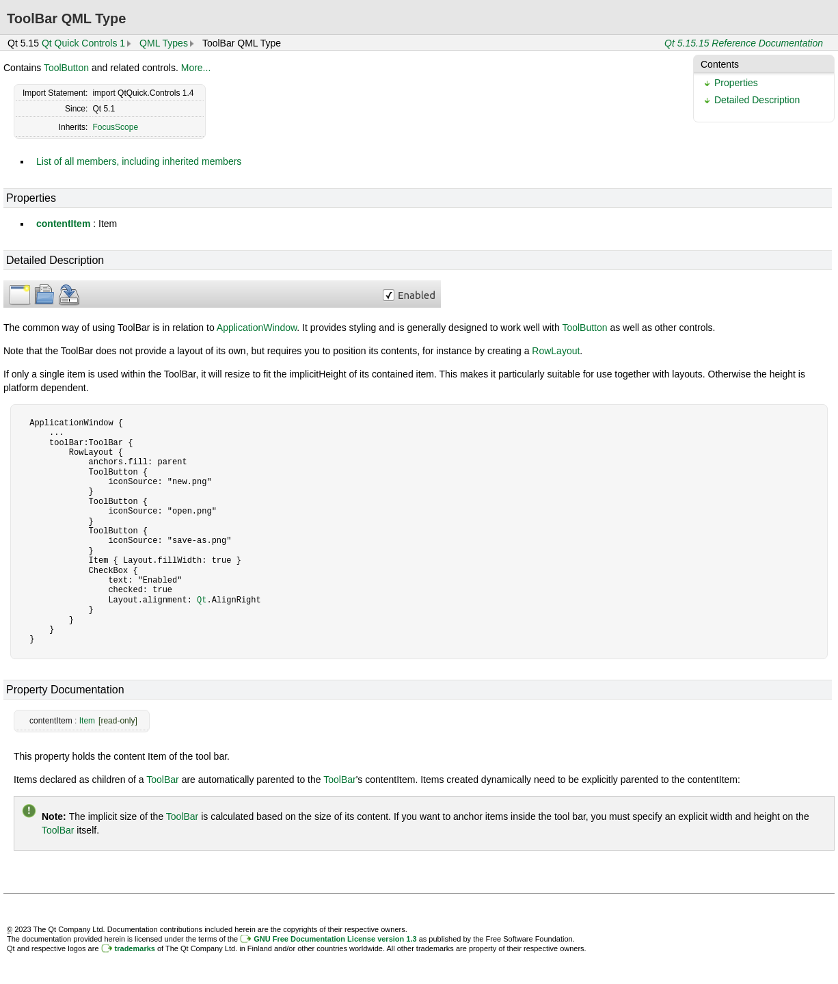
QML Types (163, 43)
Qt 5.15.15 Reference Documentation (743, 43)
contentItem (63, 223)
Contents (720, 64)
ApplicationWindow (257, 327)
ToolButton (66, 67)
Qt (201, 600)
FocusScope (115, 127)
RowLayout (556, 350)
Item (87, 721)
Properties (736, 82)
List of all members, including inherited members (138, 161)
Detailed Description (757, 99)
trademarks (135, 948)
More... (196, 67)
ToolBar (162, 779)
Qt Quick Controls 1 (83, 43)
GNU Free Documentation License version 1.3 (335, 939)
